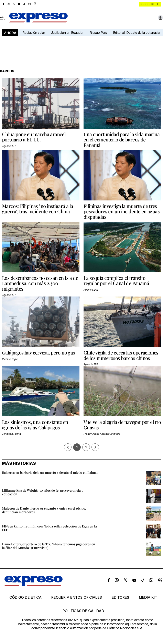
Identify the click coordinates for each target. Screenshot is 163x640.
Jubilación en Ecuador (67, 33)
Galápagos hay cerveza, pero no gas (38, 352)
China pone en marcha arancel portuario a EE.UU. (34, 137)
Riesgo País (98, 33)
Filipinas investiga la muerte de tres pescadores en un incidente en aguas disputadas (122, 211)
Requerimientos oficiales (76, 597)
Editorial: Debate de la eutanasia (136, 33)
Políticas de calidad (83, 611)
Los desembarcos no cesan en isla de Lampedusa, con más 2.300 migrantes (40, 283)
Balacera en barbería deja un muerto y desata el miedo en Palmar (50, 472)
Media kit (148, 597)
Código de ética (25, 597)
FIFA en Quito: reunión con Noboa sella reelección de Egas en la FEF (49, 528)
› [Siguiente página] (95, 447)
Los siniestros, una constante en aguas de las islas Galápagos (35, 424)
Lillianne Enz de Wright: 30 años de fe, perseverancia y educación (42, 492)
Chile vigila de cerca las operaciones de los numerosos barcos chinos (121, 355)
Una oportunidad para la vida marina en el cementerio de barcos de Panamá (122, 139)
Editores (120, 597)
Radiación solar (33, 33)
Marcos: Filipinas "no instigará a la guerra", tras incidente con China (37, 208)
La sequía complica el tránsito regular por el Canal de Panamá (116, 280)
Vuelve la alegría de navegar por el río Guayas (122, 424)
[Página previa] (67, 447)
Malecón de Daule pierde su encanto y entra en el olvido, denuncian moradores (44, 510)
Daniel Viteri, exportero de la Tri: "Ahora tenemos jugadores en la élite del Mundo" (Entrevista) (48, 546)
